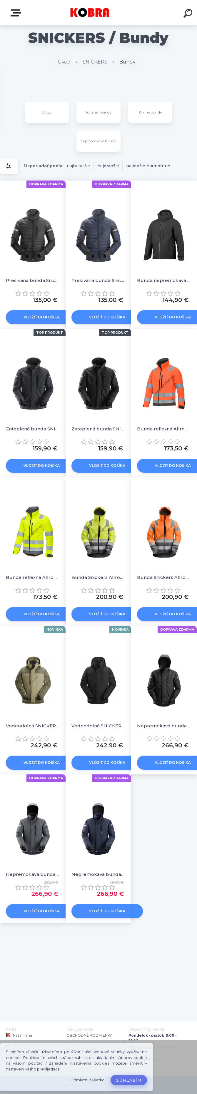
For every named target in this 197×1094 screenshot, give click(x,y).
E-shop (17, 12)
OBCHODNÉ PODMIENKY (89, 1035)
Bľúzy (46, 112)
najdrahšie (108, 165)
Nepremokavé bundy (98, 141)
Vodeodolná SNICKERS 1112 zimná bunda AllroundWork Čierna (98, 726)
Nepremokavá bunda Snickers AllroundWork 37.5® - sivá (33, 874)
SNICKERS (95, 62)
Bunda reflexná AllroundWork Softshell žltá (33, 577)
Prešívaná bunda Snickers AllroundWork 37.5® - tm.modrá (98, 280)
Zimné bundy (150, 112)
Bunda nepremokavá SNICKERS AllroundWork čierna (164, 280)
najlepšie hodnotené (148, 165)
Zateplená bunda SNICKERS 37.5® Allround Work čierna (98, 429)
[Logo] (90, 12)
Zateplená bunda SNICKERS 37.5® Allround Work (33, 429)
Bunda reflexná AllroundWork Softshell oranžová (164, 429)
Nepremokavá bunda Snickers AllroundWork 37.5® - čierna (164, 726)
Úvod (64, 62)
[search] (188, 14)
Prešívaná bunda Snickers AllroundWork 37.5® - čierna (33, 280)
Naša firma (18, 1035)
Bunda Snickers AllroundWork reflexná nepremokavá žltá (98, 577)
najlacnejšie (78, 165)
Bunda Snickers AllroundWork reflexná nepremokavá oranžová (164, 577)
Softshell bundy (98, 112)
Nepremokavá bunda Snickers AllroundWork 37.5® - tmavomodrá (98, 874)
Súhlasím (128, 1080)
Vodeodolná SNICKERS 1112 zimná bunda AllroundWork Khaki (33, 726)
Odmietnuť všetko (87, 1080)
